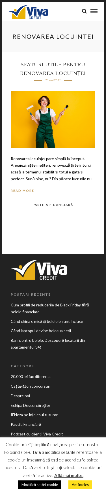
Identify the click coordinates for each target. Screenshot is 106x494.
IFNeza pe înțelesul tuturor (34, 414)
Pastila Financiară (53, 205)
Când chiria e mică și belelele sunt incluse (47, 321)
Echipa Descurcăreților (30, 405)
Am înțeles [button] (80, 484)
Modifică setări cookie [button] (39, 484)
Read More (22, 190)
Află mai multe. (68, 475)
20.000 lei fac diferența (31, 376)
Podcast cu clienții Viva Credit (37, 433)
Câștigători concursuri (30, 386)
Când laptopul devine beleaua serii (41, 330)
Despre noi (20, 395)
